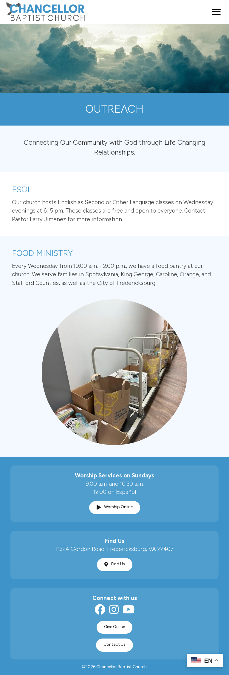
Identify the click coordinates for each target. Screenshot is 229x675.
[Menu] (216, 12)
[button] (114, 507)
